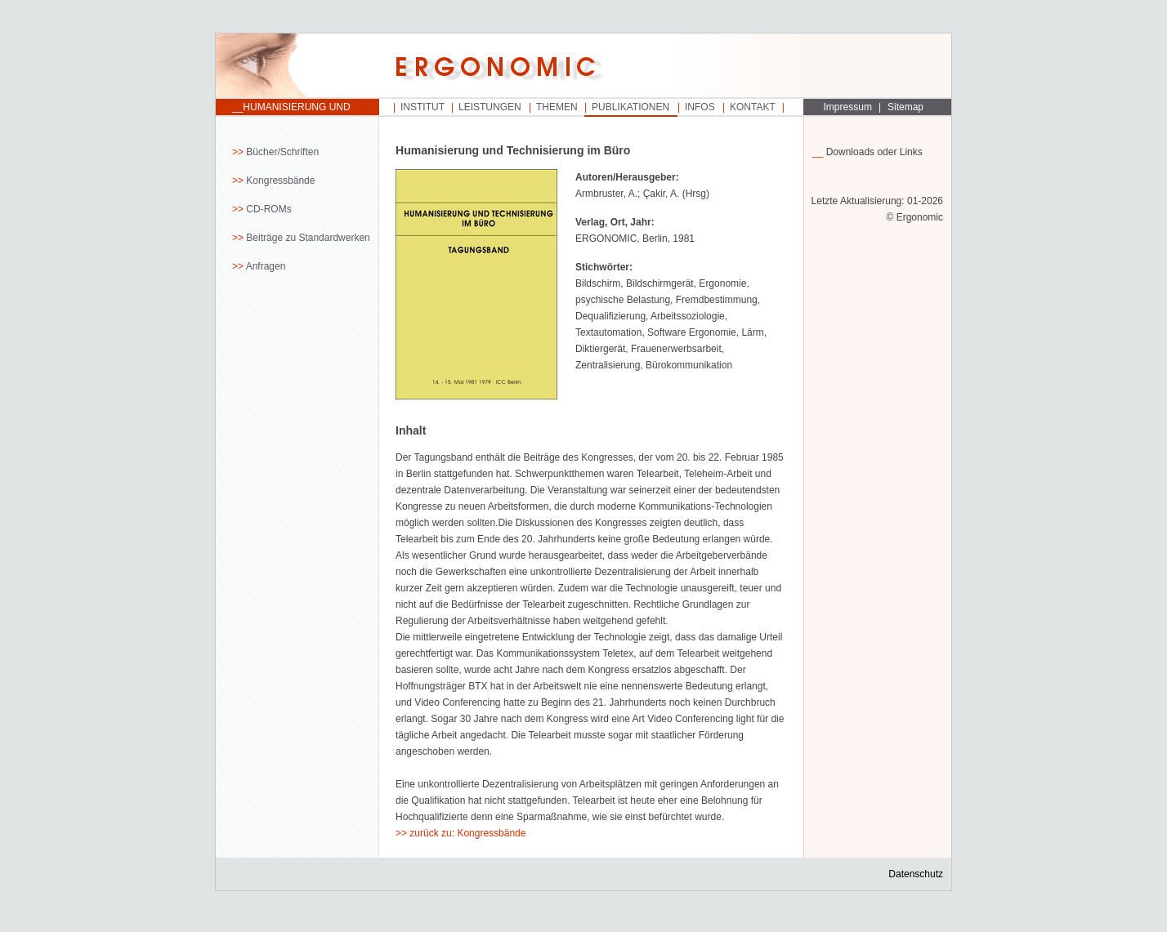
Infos (700, 107)
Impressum (848, 107)
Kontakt (753, 107)
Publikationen (630, 107)
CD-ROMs (268, 209)
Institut (422, 107)
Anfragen (266, 266)
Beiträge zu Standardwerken (307, 237)
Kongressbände (280, 180)
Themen (557, 107)
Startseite (297, 66)
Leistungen (489, 107)
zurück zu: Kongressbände (467, 833)
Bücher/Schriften (282, 152)
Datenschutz (915, 874)
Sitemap (905, 107)
